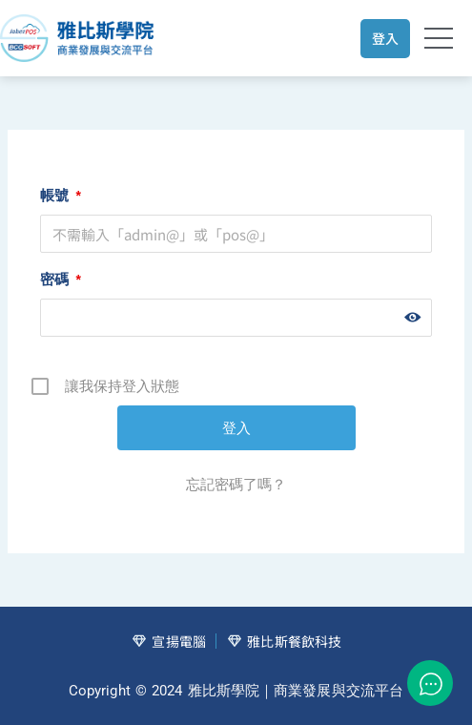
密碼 (60, 279)
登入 (385, 38)
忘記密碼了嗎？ (236, 484)
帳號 (60, 195)
